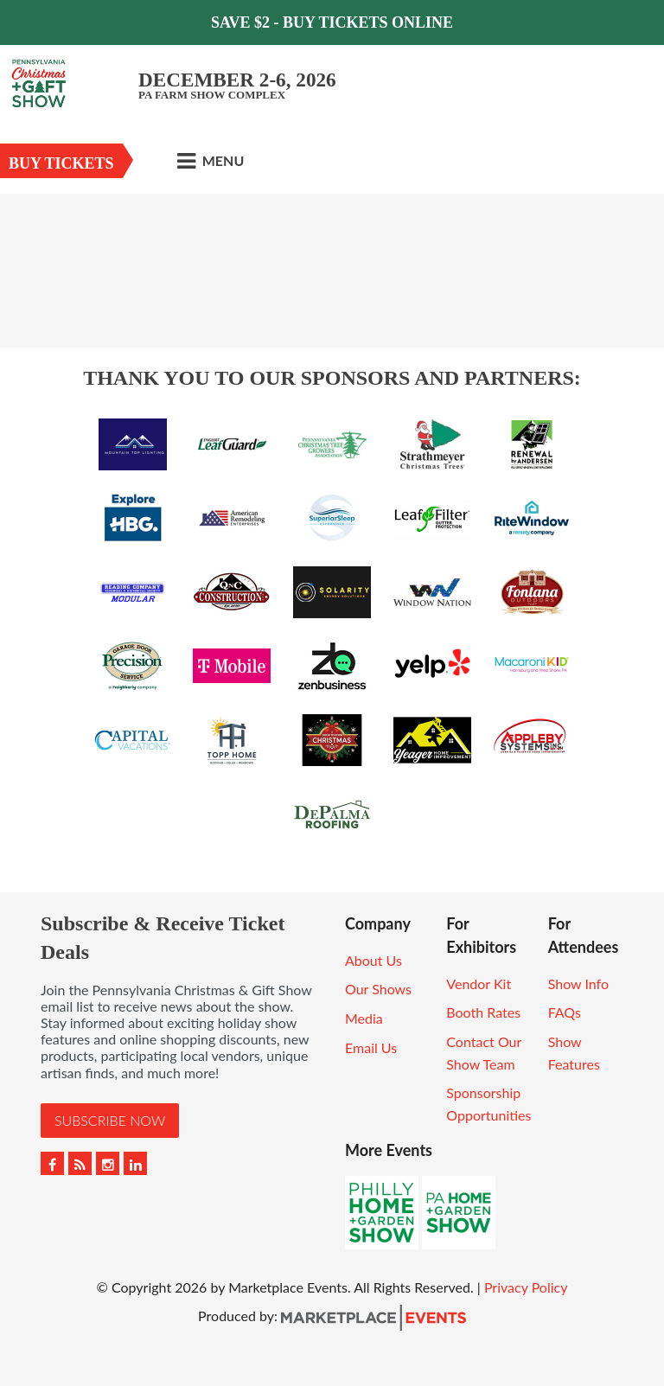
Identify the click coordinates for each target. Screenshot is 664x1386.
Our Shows (378, 988)
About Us (373, 960)
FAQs (564, 1012)
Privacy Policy (526, 1287)
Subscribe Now (109, 1120)
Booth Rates (483, 1012)
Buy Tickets (61, 163)
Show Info (578, 983)
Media (364, 1018)
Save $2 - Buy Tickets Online (332, 22)
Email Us (371, 1047)
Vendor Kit (478, 983)
